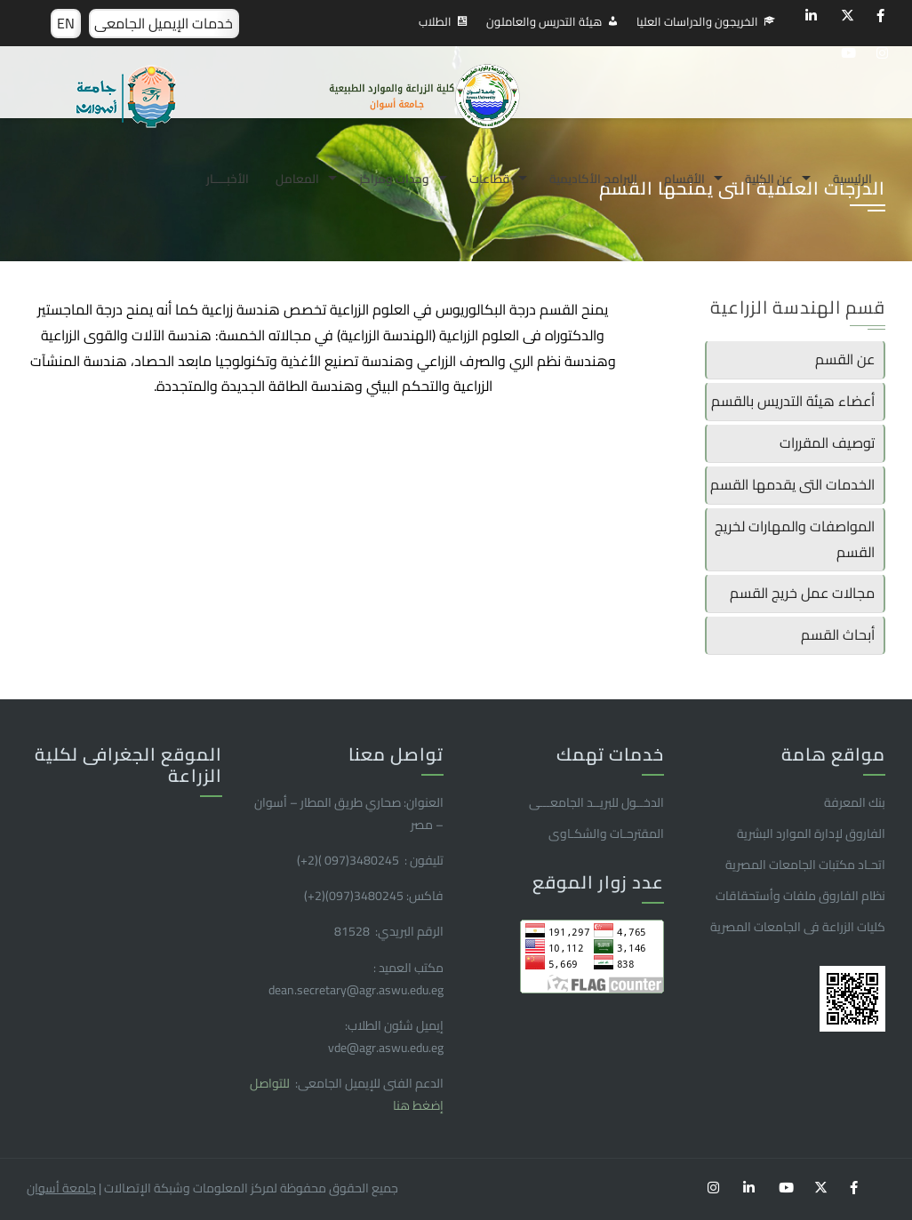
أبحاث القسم (838, 634)
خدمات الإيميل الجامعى (163, 23)
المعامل (297, 178)
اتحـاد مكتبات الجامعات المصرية (805, 864)
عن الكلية (769, 178)
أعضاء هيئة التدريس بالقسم (793, 400)
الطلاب (435, 21)
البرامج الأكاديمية (593, 178)
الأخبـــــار (227, 178)
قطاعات (489, 178)
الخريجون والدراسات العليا (697, 21)
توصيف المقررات (827, 442)
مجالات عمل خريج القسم (802, 592)
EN (66, 23)
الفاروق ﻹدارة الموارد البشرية (811, 833)
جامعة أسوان (61, 1188)
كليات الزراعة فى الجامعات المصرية (797, 926)
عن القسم (845, 359)
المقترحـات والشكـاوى (606, 833)
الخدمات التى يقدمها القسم (792, 484)
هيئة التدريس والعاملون (544, 21)
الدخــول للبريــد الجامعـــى (596, 802)
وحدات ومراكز (394, 178)
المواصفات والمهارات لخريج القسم (795, 539)
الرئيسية (852, 178)
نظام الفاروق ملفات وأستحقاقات (800, 895)
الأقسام (684, 178)
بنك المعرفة (854, 802)
